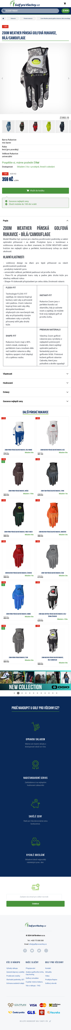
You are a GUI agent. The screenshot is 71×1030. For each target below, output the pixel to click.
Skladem (36, 166)
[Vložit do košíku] (35, 191)
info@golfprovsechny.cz (38, 944)
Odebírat (35, 904)
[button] (4, 78)
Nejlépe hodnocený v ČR (34, 1021)
